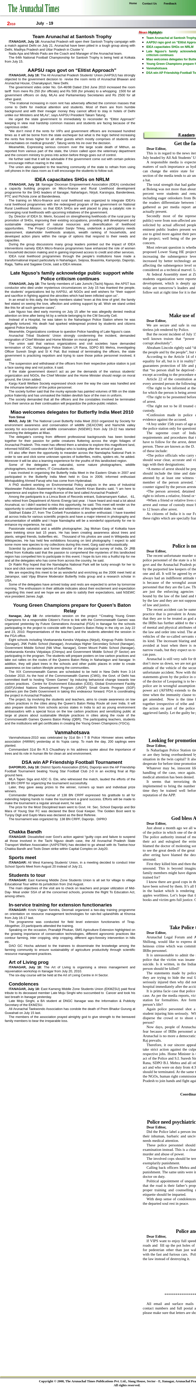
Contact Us (149, 3)
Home (133, 3)
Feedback (170, 3)
